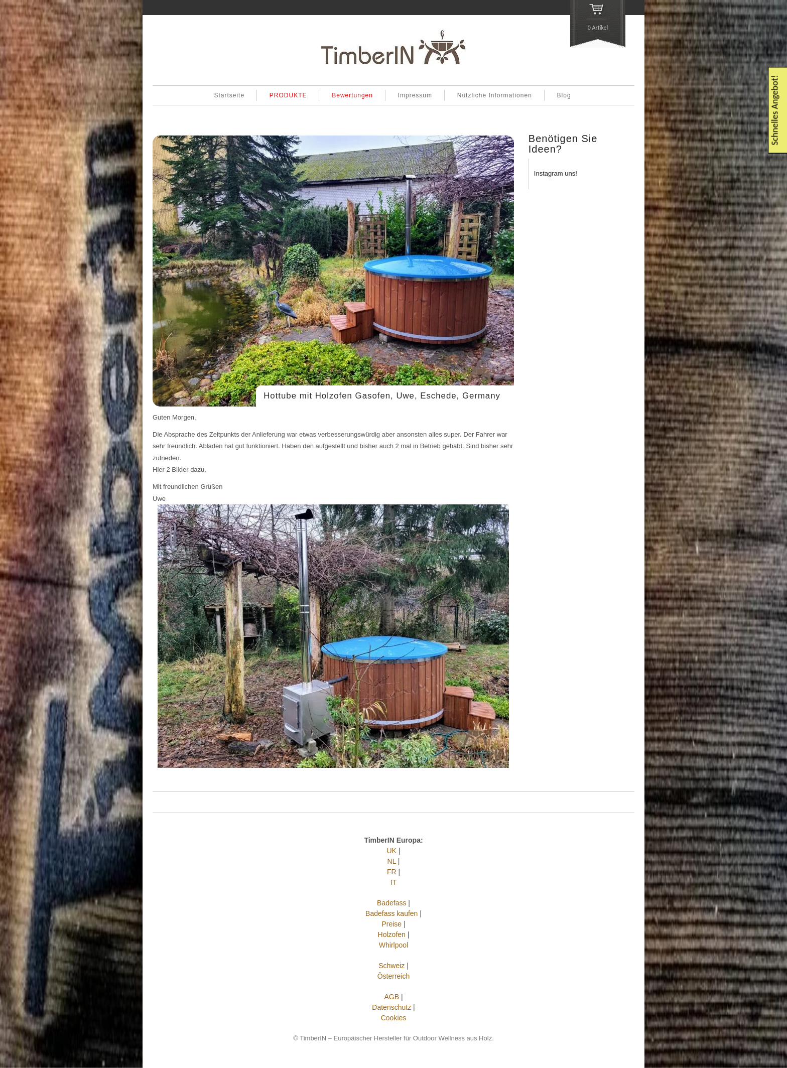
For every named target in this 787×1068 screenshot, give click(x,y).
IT (393, 882)
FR (392, 872)
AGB (391, 997)
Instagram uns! (555, 173)
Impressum (415, 95)
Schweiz (391, 966)
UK (392, 851)
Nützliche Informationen (494, 95)
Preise (391, 924)
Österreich (393, 976)
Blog (564, 95)
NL (391, 861)
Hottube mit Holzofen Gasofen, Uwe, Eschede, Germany (382, 395)
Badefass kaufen (391, 913)
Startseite (229, 95)
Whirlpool (393, 945)
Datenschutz (391, 1007)
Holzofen (392, 934)
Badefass (391, 903)
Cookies (394, 1018)
